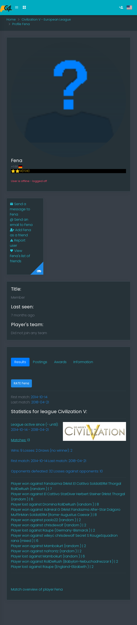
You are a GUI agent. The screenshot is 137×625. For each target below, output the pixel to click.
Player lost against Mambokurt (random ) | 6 (48, 556)
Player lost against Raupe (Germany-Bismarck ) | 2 (53, 530)
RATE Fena (21, 383)
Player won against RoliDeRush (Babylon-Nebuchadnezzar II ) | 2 (64, 561)
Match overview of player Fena (37, 589)
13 (20, 440)
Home (11, 19)
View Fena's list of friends (20, 256)
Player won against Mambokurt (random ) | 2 (48, 545)
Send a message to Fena (20, 209)
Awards (60, 361)
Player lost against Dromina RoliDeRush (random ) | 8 (55, 504)
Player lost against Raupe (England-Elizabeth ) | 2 (52, 566)
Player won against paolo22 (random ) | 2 (46, 519)
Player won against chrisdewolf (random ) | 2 (48, 525)
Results (20, 361)
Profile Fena (21, 24)
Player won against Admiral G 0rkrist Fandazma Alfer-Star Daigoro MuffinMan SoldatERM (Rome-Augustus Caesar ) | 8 (65, 512)
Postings (40, 361)
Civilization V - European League (46, 19)
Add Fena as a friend (20, 232)
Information (83, 361)
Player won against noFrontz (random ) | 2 (46, 551)
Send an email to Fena (21, 222)
